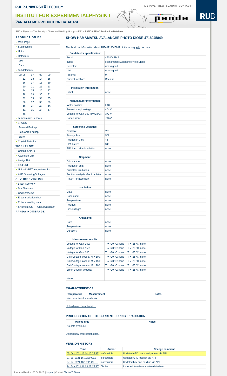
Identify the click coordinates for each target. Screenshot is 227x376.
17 (32, 82)
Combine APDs (26, 151)
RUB (17, 31)
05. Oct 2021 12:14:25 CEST (82, 353)
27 (49, 90)
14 (40, 78)
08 (40, 74)
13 (32, 78)
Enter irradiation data (29, 197)
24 (22, 90)
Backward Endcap (29, 132)
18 (40, 82)
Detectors (23, 56)
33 (32, 98)
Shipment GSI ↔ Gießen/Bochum (36, 206)
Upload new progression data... (83, 333)
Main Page (24, 42)
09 (49, 74)
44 (22, 110)
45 (32, 110)
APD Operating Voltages (31, 174)
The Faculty (39, 31)
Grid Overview (26, 193)
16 (22, 82)
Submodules (25, 46)
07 (32, 74)
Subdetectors (25, 70)
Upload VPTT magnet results (34, 169)
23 (49, 86)
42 (40, 106)
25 (32, 90)
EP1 (80, 31)
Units (21, 51)
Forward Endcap (28, 127)
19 (49, 82)
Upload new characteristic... (81, 306)
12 (22, 78)
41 (32, 106)
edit (138, 47)
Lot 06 (22, 74)
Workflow (24, 146)
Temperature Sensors (30, 118)
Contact (185, 6)
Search (172, 6)
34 (40, 98)
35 (49, 98)
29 (32, 94)
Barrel (22, 136)
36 (22, 102)
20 (22, 86)
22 (40, 86)
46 (40, 110)
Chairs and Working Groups (62, 31)
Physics (27, 31)
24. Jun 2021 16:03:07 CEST (83, 366)
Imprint (49, 372)
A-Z (146, 6)
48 (22, 114)
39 (49, 102)
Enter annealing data (29, 202)
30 (40, 94)
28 (22, 94)
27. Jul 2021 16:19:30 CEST (82, 357)
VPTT (22, 60)
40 (22, 106)
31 (49, 94)
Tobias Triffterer (72, 372)
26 (40, 90)
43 (49, 106)
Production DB (28, 37)
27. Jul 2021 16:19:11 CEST (82, 362)
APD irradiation (29, 178)
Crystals (22, 122)
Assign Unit (24, 160)
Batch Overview (26, 183)
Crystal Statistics (27, 141)
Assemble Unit (26, 155)
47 (49, 110)
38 (40, 102)
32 (22, 98)
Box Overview (25, 188)
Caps (21, 65)
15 (49, 78)
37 (32, 102)
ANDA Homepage (30, 211)
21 (32, 86)
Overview (157, 6)
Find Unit (23, 165)
